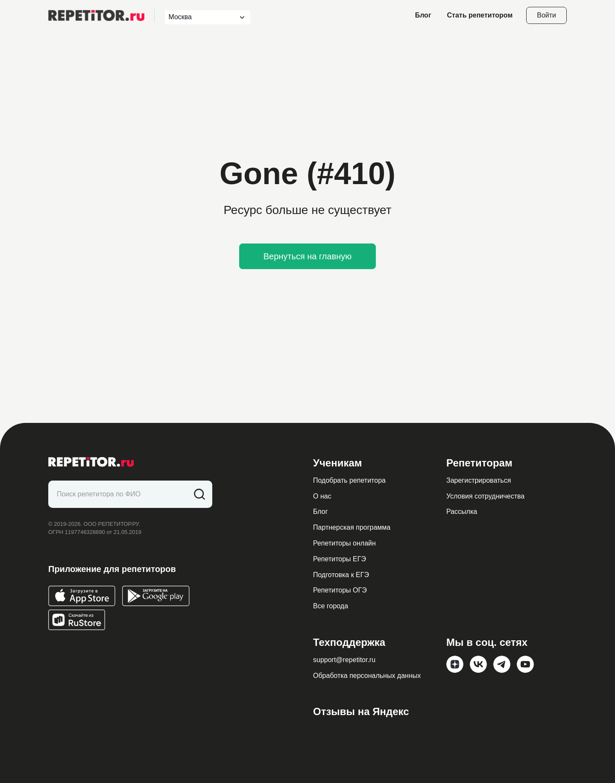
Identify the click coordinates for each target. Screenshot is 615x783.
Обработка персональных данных (367, 675)
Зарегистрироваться (478, 480)
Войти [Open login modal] (546, 15)
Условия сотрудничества (485, 496)
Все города (330, 606)
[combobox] (199, 17)
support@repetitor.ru (344, 659)
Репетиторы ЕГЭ (339, 559)
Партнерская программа (351, 527)
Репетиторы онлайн (344, 543)
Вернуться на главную (308, 256)
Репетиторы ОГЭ (340, 590)
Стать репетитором (480, 15)
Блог (423, 15)
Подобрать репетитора (349, 480)
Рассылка (461, 511)
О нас (322, 496)
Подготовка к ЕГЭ (341, 574)
